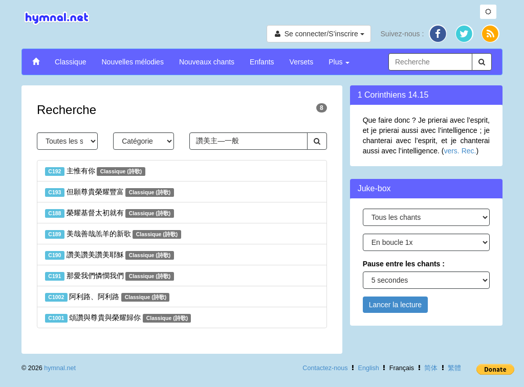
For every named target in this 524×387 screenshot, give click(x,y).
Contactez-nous (324, 368)
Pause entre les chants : (404, 264)
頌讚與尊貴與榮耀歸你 (118, 318)
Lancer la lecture (395, 305)
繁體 (454, 368)
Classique (70, 62)
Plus (339, 62)
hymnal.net (60, 368)
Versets (302, 62)
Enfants (262, 62)
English (368, 368)
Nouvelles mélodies (132, 62)
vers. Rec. (460, 151)
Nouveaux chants (206, 62)
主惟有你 (95, 171)
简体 (431, 368)
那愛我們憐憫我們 (109, 276)
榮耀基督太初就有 (109, 213)
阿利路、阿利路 (107, 297)
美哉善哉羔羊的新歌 (113, 234)
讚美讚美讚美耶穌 (109, 255)
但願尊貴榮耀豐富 (109, 192)
